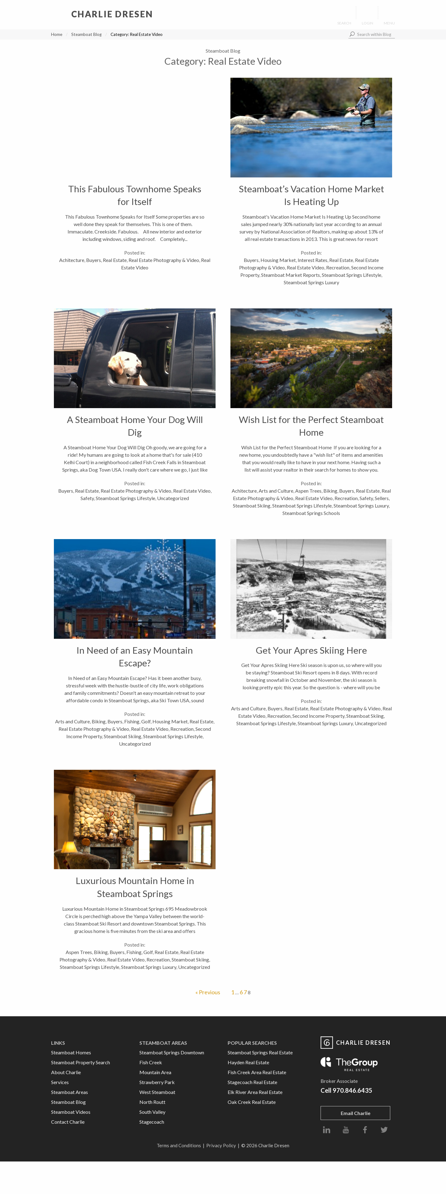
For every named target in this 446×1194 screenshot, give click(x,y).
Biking (330, 491)
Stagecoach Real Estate (252, 1082)
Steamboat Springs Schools (311, 513)
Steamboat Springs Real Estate (260, 1052)
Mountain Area (155, 1072)
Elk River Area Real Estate (255, 1092)
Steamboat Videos (70, 1112)
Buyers (93, 260)
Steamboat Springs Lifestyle (351, 275)
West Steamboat (157, 1092)
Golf (146, 721)
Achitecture (71, 260)
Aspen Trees (308, 491)
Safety (87, 498)
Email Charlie (355, 1113)
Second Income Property (318, 716)
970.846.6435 (352, 1090)
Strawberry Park (157, 1082)
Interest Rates (312, 260)
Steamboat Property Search (80, 1062)
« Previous (207, 992)
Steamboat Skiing (251, 505)
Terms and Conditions (179, 1145)
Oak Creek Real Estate (252, 1102)
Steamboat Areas (69, 1092)
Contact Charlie (68, 1122)
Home (56, 34)
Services (60, 1082)
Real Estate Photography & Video (164, 260)
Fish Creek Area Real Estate (257, 1072)
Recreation (337, 267)
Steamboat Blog (86, 34)
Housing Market (278, 260)
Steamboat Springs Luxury (311, 282)
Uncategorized (173, 498)
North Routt (152, 1102)
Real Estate (115, 260)
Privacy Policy (221, 1145)
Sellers (382, 498)
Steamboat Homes (71, 1052)
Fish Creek (150, 1062)
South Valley (152, 1112)
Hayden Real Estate (248, 1062)
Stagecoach (151, 1122)
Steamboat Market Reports (290, 275)
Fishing (131, 721)
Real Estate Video (305, 267)
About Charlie (66, 1072)
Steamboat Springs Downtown (171, 1052)
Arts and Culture (276, 491)
